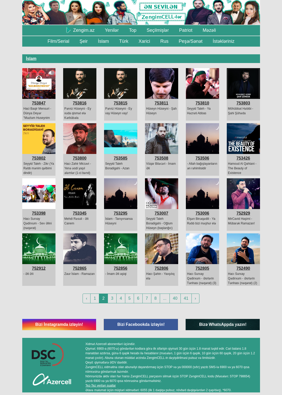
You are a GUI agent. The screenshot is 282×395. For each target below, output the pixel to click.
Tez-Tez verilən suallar (100, 385)
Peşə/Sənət (190, 41)
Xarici (144, 41)
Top (132, 30)
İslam (103, 41)
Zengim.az (80, 30)
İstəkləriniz (223, 41)
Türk (123, 41)
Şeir (84, 41)
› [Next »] (195, 298)
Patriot (185, 30)
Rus (164, 41)
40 (175, 298)
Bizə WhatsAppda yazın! (222, 324)
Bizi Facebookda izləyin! (141, 324)
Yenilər (112, 30)
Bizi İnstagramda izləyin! (59, 324)
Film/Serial (58, 41)
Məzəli (209, 30)
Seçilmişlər (157, 30)
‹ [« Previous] (86, 298)
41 (186, 298)
